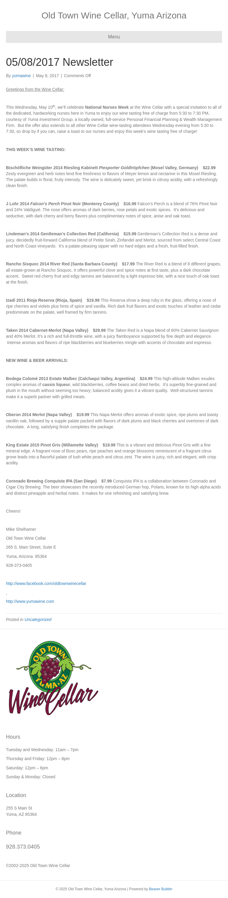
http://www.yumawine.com (30, 601)
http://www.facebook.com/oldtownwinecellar (46, 583)
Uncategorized (37, 619)
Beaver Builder (160, 889)
